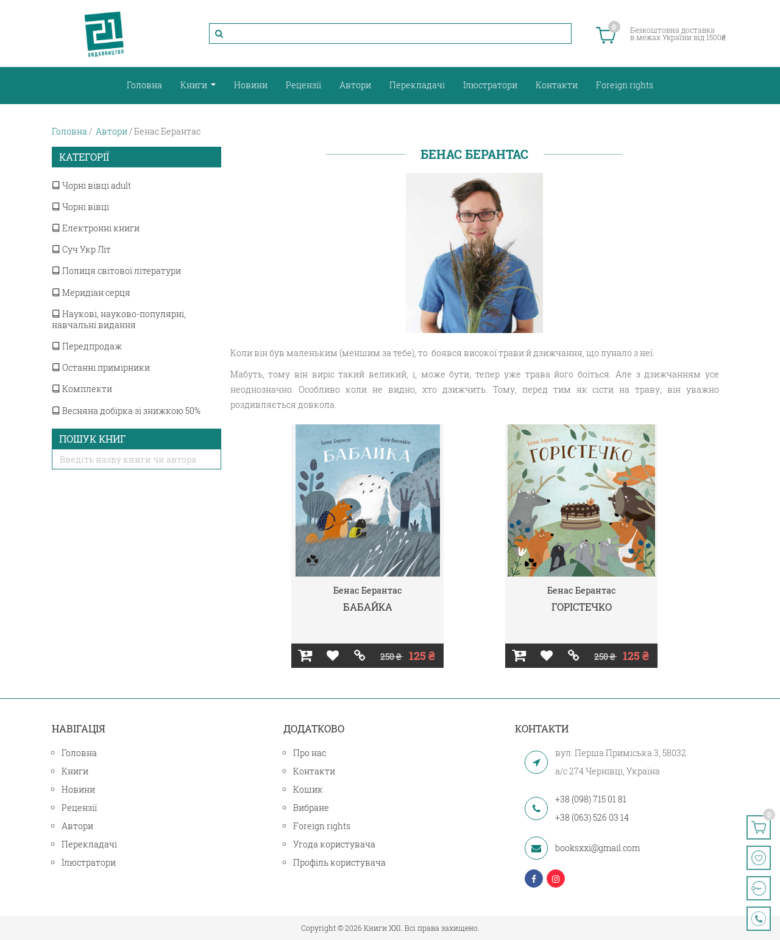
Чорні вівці (80, 206)
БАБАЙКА (367, 606)
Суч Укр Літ (81, 249)
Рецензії (303, 85)
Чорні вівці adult (91, 185)
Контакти (557, 85)
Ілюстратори (490, 85)
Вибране (311, 807)
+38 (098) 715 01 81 (590, 799)
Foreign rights (624, 85)
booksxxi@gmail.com (597, 848)
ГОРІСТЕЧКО (581, 606)
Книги (194, 85)
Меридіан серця (91, 292)
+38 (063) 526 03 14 (592, 817)
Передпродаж (87, 346)
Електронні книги (96, 228)
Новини (251, 85)
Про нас (309, 753)
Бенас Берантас (367, 590)
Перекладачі (417, 85)
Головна (144, 85)
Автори (355, 85)
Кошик (308, 789)
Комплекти (82, 389)
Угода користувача (334, 844)
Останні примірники (101, 367)
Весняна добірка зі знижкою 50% (126, 410)
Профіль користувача (339, 862)
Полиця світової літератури (116, 270)
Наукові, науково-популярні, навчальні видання (119, 319)
